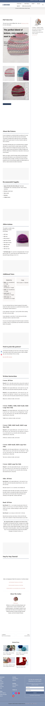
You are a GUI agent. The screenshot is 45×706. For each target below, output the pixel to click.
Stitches (14, 680)
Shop (1, 684)
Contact (1, 681)
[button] (22, 3)
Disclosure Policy (25, 23)
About (1, 678)
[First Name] (35, 688)
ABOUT (18, 6)
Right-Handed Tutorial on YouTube (16, 585)
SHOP (33, 3)
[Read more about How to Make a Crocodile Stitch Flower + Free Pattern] (22, 648)
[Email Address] (35, 690)
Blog (1, 680)
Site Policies (35, 703)
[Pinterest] (1, 354)
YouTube (2, 686)
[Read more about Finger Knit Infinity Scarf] (22, 661)
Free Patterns (15, 678)
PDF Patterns (3, 692)
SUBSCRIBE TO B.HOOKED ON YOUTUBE (15, 588)
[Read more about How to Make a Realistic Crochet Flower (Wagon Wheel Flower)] (9, 660)
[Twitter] (1, 353)
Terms (31, 703)
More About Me (34, 35)
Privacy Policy (27, 703)
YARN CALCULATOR (26, 6)
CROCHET (20, 3)
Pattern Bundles (3, 694)
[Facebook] (1, 351)
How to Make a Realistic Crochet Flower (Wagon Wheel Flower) (9, 666)
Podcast (1, 683)
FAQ (1, 688)
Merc (1, 696)
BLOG (38, 3)
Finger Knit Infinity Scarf (21, 666)
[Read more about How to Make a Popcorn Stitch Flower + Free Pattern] (9, 648)
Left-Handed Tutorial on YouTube (16, 582)
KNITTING (27, 3)
